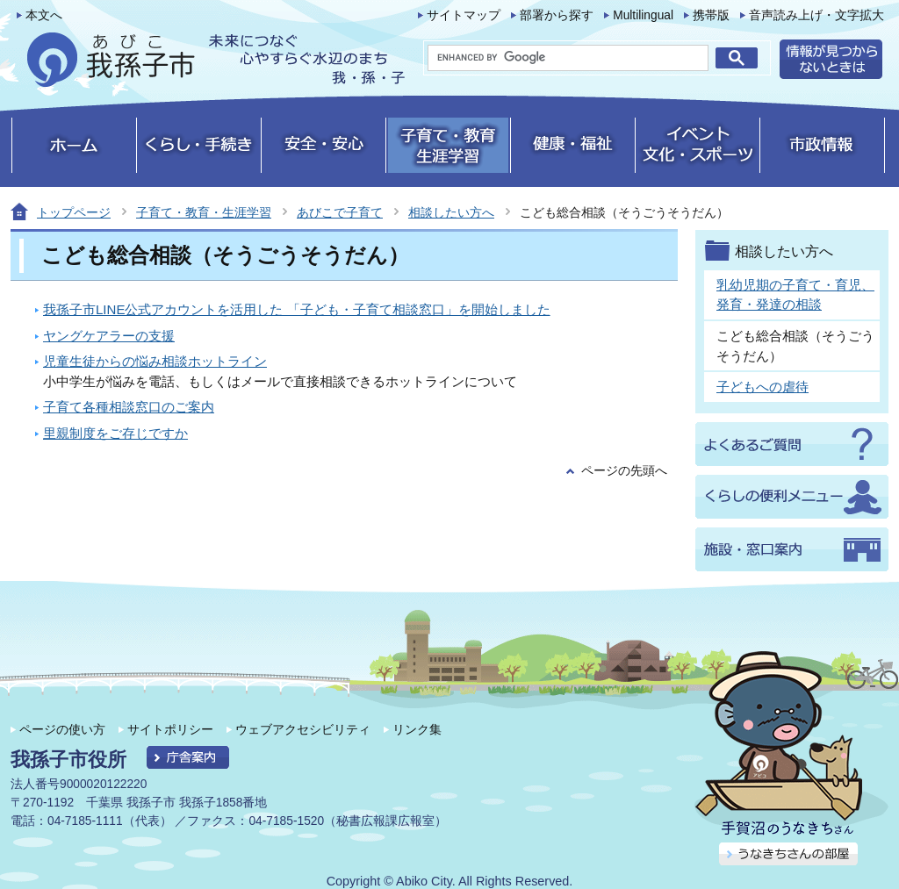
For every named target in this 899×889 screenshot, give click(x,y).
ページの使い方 (62, 729)
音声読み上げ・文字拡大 (816, 15)
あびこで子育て (340, 212)
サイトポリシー (170, 729)
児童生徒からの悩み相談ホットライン (155, 361)
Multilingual (643, 15)
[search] (568, 58)
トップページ (74, 212)
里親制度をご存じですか (115, 433)
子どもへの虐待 (762, 386)
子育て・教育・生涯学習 (203, 212)
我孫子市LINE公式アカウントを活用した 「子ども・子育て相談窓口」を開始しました (296, 309)
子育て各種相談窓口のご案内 (128, 406)
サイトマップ (463, 15)
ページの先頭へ (624, 470)
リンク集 (417, 729)
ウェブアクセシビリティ (302, 729)
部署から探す (556, 15)
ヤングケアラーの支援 (109, 335)
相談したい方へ (451, 212)
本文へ (43, 15)
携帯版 (711, 15)
